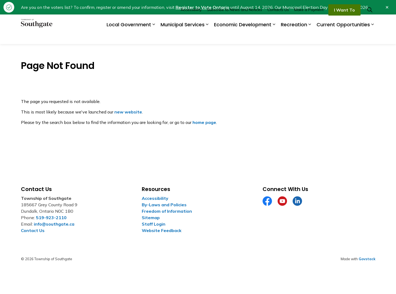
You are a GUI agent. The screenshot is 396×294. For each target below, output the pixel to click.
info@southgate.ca (54, 224)
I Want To (344, 22)
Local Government (129, 36)
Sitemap (151, 217)
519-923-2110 (51, 217)
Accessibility (191, 21)
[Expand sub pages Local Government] (154, 36)
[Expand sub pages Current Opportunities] (372, 36)
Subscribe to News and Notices (234, 21)
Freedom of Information (167, 211)
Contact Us (33, 230)
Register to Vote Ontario (202, 7)
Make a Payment (309, 21)
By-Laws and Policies (164, 204)
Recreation (294, 36)
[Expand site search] (370, 21)
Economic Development (242, 36)
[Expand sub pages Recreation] (310, 36)
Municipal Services (183, 36)
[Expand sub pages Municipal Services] (207, 36)
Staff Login (153, 224)
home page (204, 122)
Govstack (367, 259)
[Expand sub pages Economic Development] (274, 36)
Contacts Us (278, 21)
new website (128, 112)
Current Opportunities (343, 36)
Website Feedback (161, 230)
